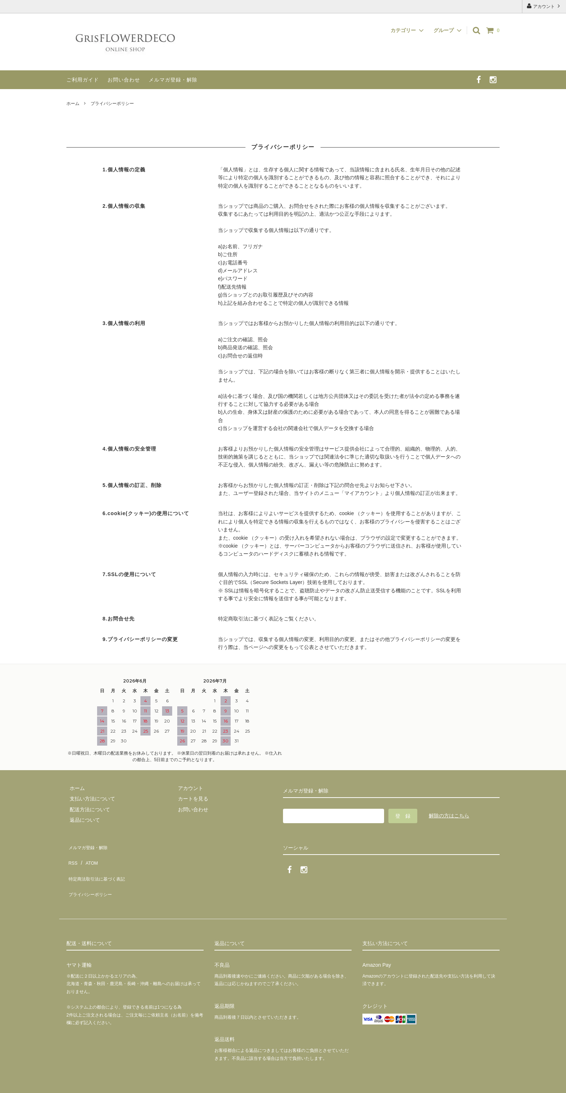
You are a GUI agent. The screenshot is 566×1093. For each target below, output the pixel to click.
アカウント (544, 6)
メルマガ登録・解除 (173, 80)
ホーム (72, 103)
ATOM (88, 856)
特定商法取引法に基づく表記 (99, 866)
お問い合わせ (124, 80)
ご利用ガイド (82, 80)
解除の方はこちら (449, 815)
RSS (71, 856)
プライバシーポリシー (91, 877)
